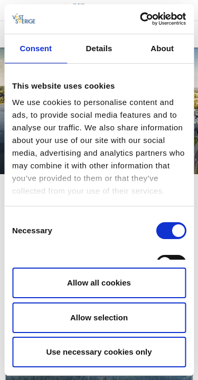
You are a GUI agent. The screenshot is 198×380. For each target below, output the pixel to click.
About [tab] (162, 48)
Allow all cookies (99, 282)
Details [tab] (99, 48)
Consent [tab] (36, 48)
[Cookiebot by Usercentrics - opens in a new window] (141, 19)
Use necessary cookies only (99, 351)
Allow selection (99, 317)
